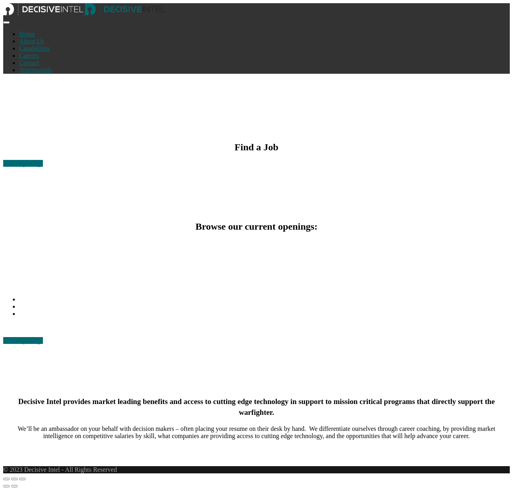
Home (27, 33)
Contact (29, 62)
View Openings (23, 163)
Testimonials (35, 70)
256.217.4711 (36, 299)
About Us (31, 41)
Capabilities (34, 48)
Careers (29, 55)
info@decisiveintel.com (50, 306)
